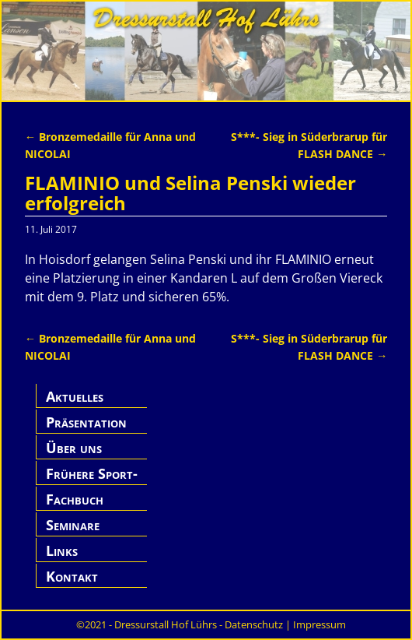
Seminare (73, 524)
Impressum (319, 624)
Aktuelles (74, 396)
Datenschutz (254, 624)
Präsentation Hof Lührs (86, 431)
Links (62, 550)
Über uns (74, 447)
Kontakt (72, 576)
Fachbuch (74, 499)
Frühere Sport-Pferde (92, 482)
